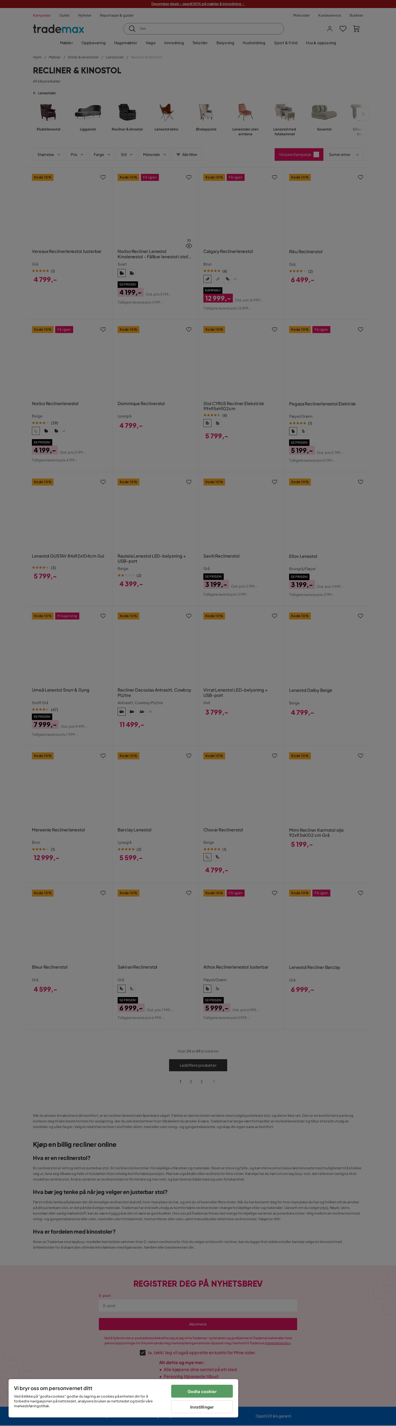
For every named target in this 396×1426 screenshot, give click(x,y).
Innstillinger (202, 1406)
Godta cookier (202, 1391)
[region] (123, 1398)
